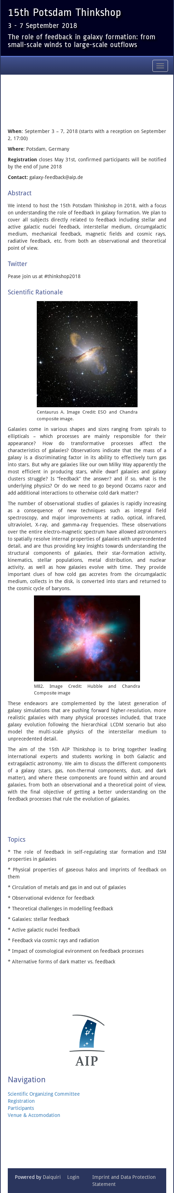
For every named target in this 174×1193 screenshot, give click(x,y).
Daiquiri (52, 1177)
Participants (21, 1108)
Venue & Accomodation (34, 1115)
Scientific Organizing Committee (44, 1094)
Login (73, 1177)
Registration (21, 1101)
